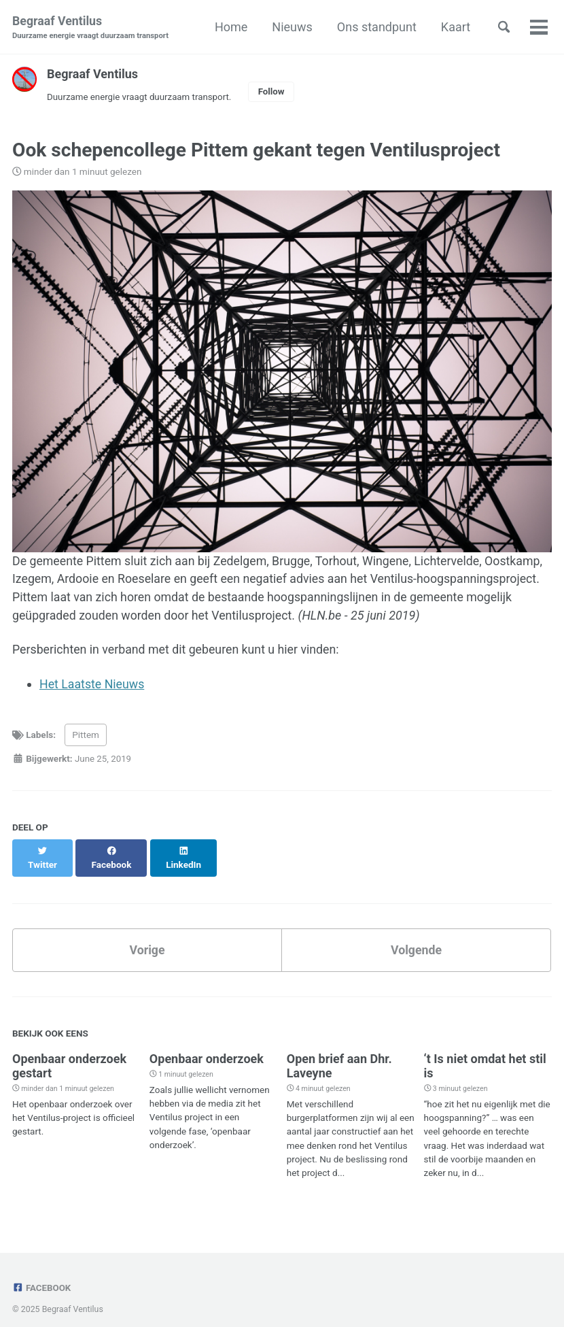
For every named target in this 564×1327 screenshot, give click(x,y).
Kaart (453, 27)
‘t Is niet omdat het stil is (485, 1053)
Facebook (42, 1274)
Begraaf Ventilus (90, 28)
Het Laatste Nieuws (92, 686)
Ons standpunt (375, 27)
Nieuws (290, 27)
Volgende (416, 937)
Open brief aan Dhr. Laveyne (339, 1053)
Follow (274, 91)
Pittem (85, 736)
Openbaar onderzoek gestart (69, 1053)
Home (229, 27)
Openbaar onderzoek (206, 1046)
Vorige (147, 937)
